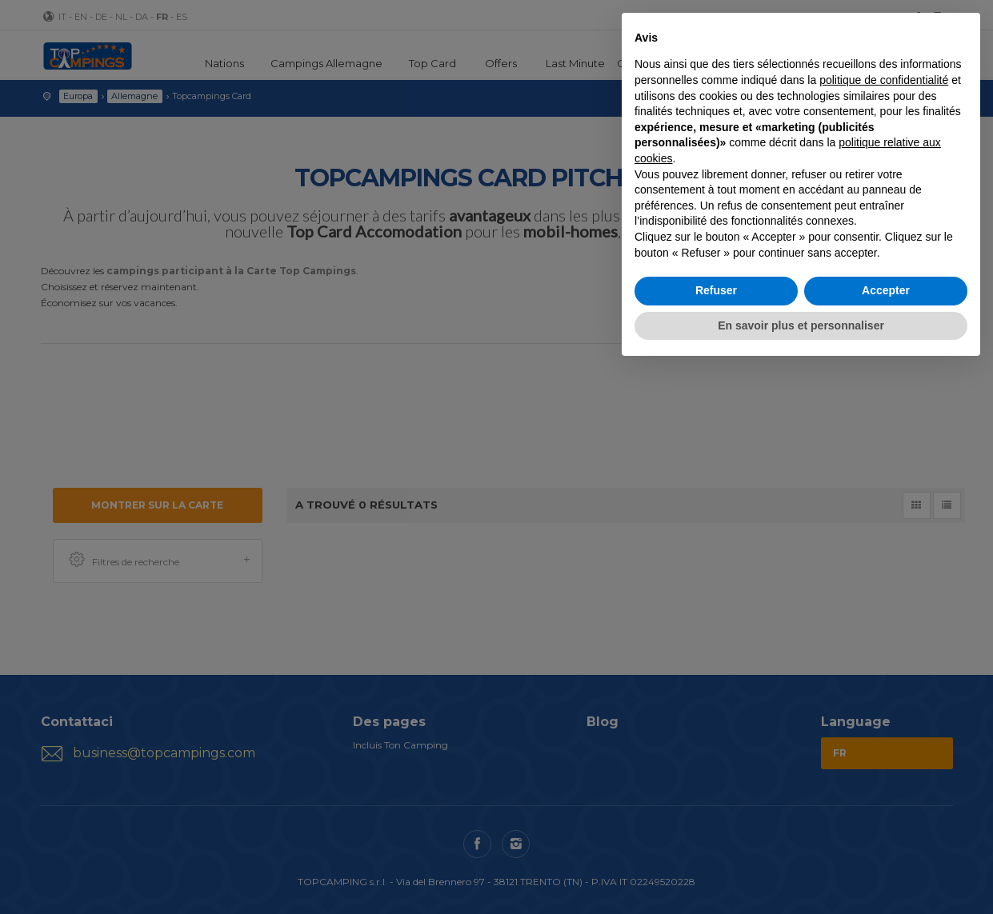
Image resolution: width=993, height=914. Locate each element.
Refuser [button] (716, 290)
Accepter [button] (886, 290)
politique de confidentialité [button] (883, 80)
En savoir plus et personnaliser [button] (801, 325)
